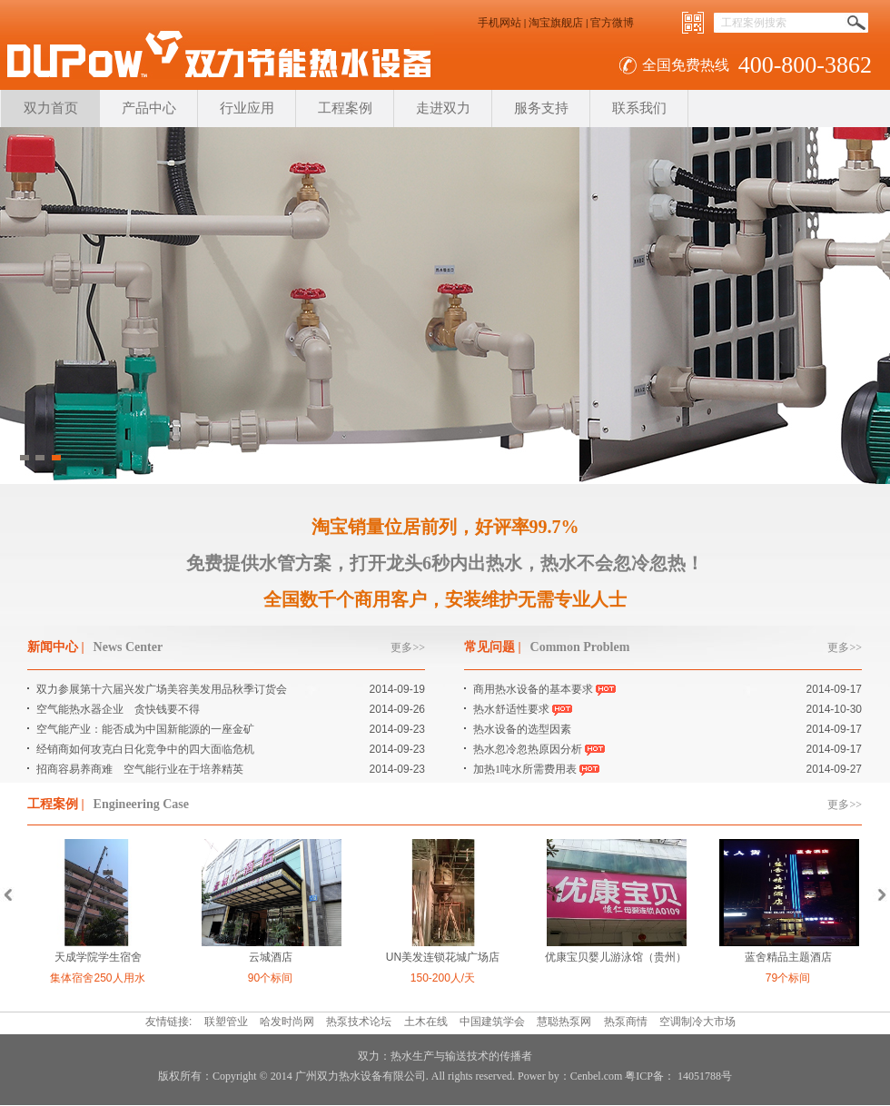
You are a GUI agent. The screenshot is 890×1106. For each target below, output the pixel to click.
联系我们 (639, 108)
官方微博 (612, 22)
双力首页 (51, 108)
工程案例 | (55, 804)
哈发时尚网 (287, 1021)
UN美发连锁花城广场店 (442, 957)
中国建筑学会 (492, 1021)
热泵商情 (626, 1021)
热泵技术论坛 (358, 1021)
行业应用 (247, 108)
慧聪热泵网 (564, 1021)
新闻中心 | (55, 647)
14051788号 (703, 1076)
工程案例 (345, 108)
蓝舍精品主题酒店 (788, 957)
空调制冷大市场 (697, 1021)
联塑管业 (226, 1021)
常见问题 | (492, 647)
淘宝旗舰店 (556, 22)
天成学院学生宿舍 (98, 957)
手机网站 (499, 22)
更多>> (408, 647)
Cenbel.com (596, 1076)
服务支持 (541, 108)
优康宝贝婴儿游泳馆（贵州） (616, 957)
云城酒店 (270, 957)
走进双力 (443, 108)
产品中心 (149, 108)
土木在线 (426, 1021)
